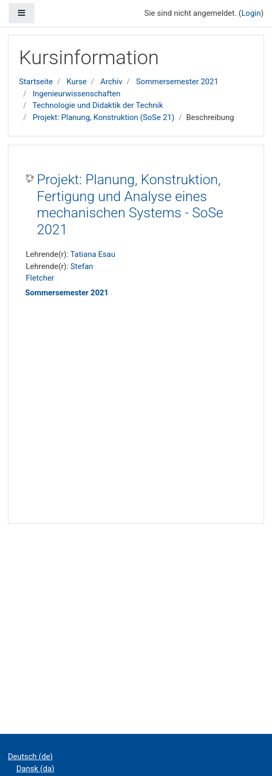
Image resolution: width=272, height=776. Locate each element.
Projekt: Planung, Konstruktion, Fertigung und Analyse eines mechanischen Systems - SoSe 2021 (130, 204)
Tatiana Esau (92, 254)
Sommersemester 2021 (177, 81)
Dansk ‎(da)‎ (35, 768)
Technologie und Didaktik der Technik (98, 105)
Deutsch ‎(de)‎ (30, 756)
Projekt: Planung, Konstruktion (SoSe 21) (104, 117)
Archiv (111, 81)
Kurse (76, 81)
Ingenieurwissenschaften (76, 93)
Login (251, 13)
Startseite (36, 81)
